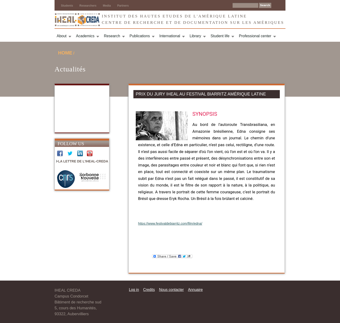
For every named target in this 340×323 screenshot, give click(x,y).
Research (112, 36)
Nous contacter (171, 290)
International (169, 36)
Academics (85, 36)
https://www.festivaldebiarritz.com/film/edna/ (170, 223)
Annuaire (195, 290)
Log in (134, 290)
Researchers (87, 5)
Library (195, 36)
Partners (123, 5)
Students (67, 5)
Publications (140, 36)
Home (65, 52)
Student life (220, 36)
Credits (149, 290)
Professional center (255, 36)
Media (107, 5)
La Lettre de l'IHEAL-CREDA (83, 161)
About (62, 36)
